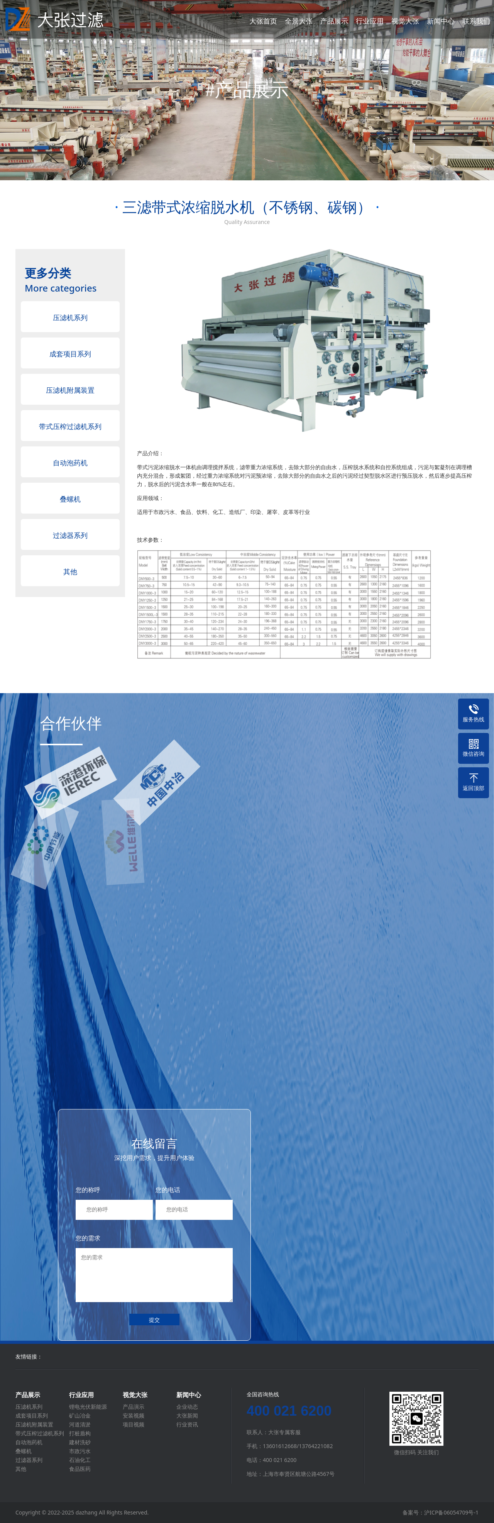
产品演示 (133, 1406)
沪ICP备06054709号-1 (451, 1512)
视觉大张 (405, 20)
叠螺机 (70, 499)
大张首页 (263, 20)
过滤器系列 (70, 535)
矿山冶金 (80, 1415)
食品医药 (80, 1469)
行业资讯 (187, 1424)
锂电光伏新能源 (88, 1406)
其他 (70, 571)
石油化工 (80, 1460)
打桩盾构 (80, 1433)
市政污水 (80, 1451)
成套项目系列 (70, 353)
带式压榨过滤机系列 (70, 426)
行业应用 (370, 20)
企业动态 (187, 1406)
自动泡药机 (70, 462)
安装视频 (133, 1415)
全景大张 (299, 20)
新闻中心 (441, 20)
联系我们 (476, 20)
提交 (154, 1319)
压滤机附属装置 (70, 390)
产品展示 (334, 20)
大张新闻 (187, 1415)
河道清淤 (80, 1424)
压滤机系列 (70, 317)
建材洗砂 (80, 1442)
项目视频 (133, 1424)
